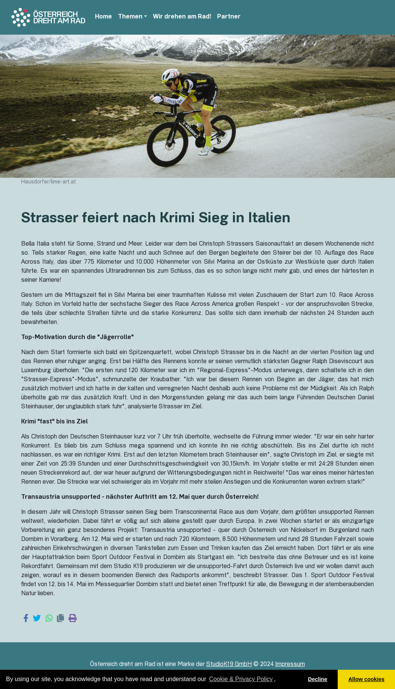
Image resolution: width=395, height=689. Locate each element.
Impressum (290, 665)
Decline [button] (317, 679)
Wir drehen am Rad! (182, 17)
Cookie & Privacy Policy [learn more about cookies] (241, 679)
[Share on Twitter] (37, 619)
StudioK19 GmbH (229, 665)
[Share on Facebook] (26, 619)
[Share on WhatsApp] (49, 619)
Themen (130, 17)
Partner (228, 17)
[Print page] (72, 619)
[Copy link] (60, 619)
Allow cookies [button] (366, 679)
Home (103, 17)
